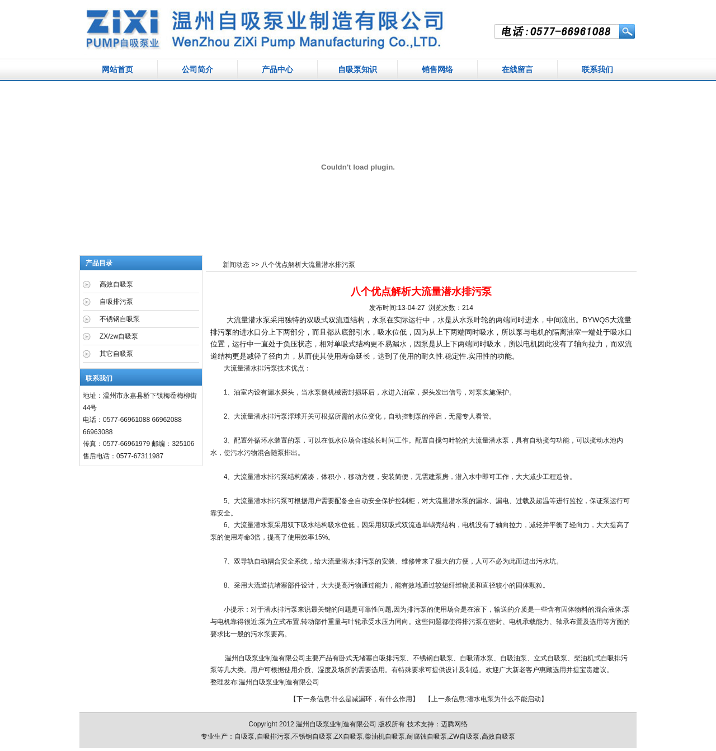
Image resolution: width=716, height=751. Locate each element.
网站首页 (117, 69)
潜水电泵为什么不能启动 (504, 699)
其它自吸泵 (116, 354)
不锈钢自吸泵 (433, 658)
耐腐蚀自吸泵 (427, 736)
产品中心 (277, 69)
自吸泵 (262, 682)
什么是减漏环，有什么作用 (372, 699)
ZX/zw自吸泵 (119, 336)
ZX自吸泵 (348, 736)
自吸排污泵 (116, 302)
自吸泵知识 (357, 69)
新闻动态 (236, 265)
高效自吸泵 (116, 284)
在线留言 (517, 69)
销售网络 (437, 69)
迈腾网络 (454, 724)
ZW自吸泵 (464, 736)
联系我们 (597, 69)
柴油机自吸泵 (385, 736)
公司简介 (197, 69)
